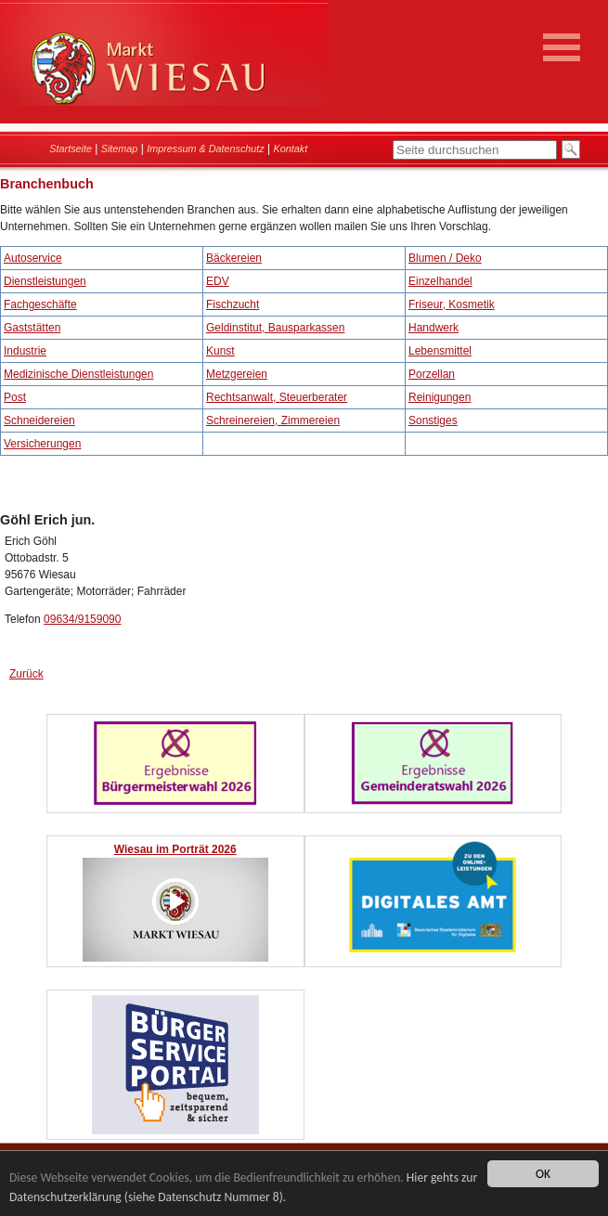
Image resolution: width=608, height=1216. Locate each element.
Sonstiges (433, 420)
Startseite (70, 148)
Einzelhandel (440, 281)
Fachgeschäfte (40, 304)
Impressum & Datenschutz (206, 148)
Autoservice (33, 258)
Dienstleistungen (45, 281)
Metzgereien (236, 374)
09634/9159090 (82, 619)
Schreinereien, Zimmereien (273, 420)
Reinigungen (439, 397)
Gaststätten (32, 327)
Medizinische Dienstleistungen (78, 374)
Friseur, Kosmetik (451, 304)
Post (15, 397)
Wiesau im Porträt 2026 (175, 849)
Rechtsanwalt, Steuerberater (276, 397)
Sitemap (119, 148)
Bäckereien (234, 258)
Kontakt (291, 148)
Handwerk (433, 327)
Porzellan (431, 374)
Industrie (25, 350)
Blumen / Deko (445, 258)
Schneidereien (39, 420)
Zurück (26, 673)
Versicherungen (42, 443)
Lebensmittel (440, 350)
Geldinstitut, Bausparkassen (275, 327)
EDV (217, 281)
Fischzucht (232, 304)
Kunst (220, 350)
